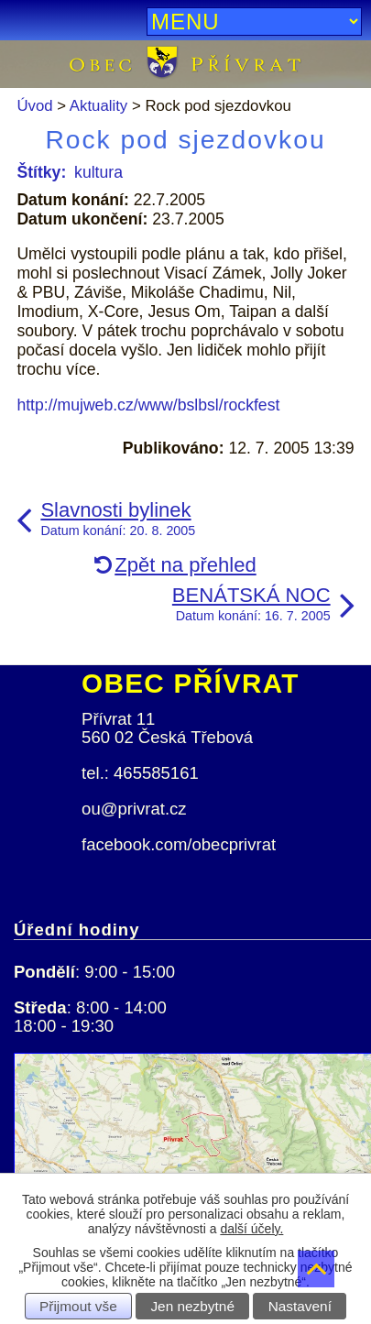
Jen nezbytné (192, 1306)
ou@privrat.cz (134, 808)
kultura (98, 172)
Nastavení (300, 1306)
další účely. (251, 1228)
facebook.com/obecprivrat (179, 844)
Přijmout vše (78, 1306)
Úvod (34, 106)
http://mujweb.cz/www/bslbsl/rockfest (147, 405)
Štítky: (41, 172)
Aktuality (98, 106)
